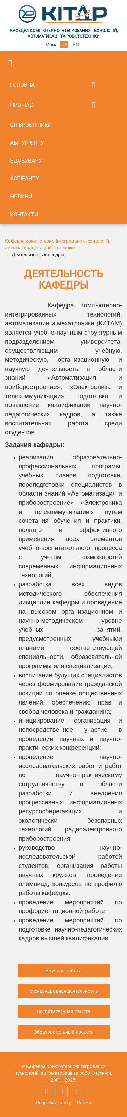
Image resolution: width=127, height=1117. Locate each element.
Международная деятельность (63, 991)
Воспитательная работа (63, 1011)
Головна (22, 85)
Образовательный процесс (63, 1032)
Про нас (21, 105)
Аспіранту (24, 178)
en (76, 44)
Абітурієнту (27, 143)
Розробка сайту (53, 1102)
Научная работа (63, 970)
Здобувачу (26, 161)
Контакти (24, 214)
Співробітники (31, 125)
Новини (21, 196)
